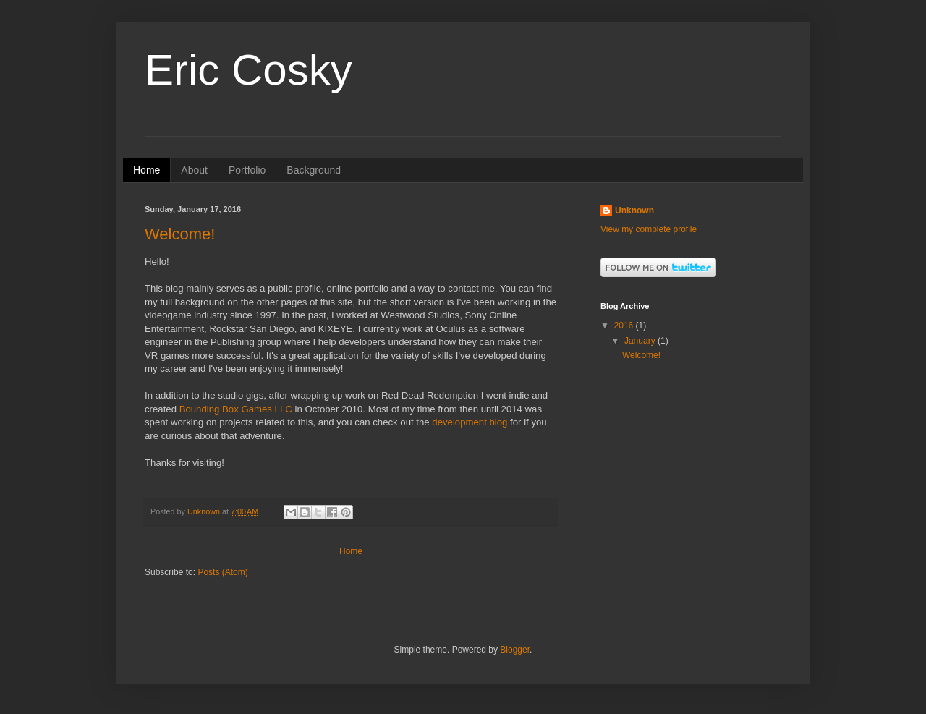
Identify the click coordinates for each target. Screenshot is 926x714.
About (194, 170)
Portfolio (247, 170)
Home (146, 170)
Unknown (634, 210)
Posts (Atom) (222, 572)
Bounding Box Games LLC (235, 409)
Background (313, 170)
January (641, 341)
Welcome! (180, 234)
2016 (625, 325)
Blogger (515, 650)
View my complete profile (648, 229)
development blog (469, 422)
